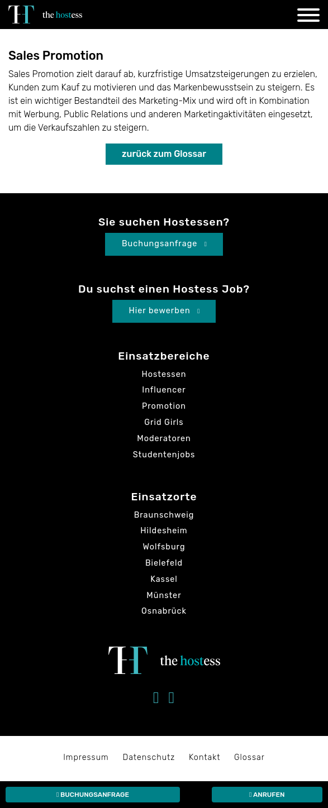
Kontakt (204, 757)
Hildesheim (163, 531)
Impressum (86, 757)
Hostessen (164, 374)
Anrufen (266, 795)
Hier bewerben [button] (165, 310)
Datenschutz (148, 757)
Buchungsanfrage (92, 795)
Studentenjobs (164, 455)
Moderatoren (164, 438)
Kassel (164, 579)
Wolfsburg (164, 547)
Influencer (164, 390)
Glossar (249, 757)
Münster (163, 595)
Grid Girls (163, 422)
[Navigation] (308, 17)
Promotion (164, 406)
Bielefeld (164, 563)
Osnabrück (164, 611)
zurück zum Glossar (164, 154)
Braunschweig (164, 515)
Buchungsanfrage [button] (164, 243)
